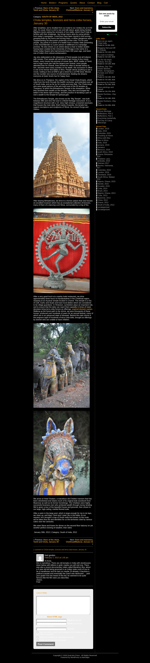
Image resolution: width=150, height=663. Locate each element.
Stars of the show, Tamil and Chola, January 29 (46, 9)
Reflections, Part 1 (105, 116)
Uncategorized (104, 210)
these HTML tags (54, 620)
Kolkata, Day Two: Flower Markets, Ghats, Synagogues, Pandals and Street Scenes (106, 71)
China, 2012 (103, 200)
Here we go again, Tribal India (105, 42)
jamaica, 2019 (103, 145)
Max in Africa (103, 140)
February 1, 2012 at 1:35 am (56, 558)
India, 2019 (102, 131)
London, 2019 (103, 129)
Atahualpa (85, 661)
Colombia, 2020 (104, 133)
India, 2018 (100, 39)
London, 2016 (103, 172)
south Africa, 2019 (105, 152)
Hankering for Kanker (106, 82)
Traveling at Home (105, 136)
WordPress (75, 661)
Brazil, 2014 (103, 191)
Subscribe (106, 27)
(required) (74, 624)
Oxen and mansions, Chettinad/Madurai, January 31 (79, 9)
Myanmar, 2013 (104, 198)
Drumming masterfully (107, 118)
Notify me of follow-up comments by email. (56, 641)
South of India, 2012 (52, 17)
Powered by (107, 34)
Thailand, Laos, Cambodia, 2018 (103, 160)
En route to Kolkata (106, 55)
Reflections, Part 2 (105, 114)
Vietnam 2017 (103, 163)
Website (71, 632)
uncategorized (103, 207)
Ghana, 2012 (103, 203)
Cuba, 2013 (102, 195)
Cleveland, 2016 (104, 175)
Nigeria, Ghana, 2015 (106, 181)
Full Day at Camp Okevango (105, 122)
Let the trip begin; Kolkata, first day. (105, 61)
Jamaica (101, 147)
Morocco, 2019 (104, 150)
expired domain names (82, 309)
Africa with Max (104, 138)
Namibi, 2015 (103, 184)
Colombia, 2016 (104, 170)
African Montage (104, 111)
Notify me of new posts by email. (52, 644)
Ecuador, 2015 (104, 186)
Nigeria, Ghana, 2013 (106, 193)
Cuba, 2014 (102, 188)
